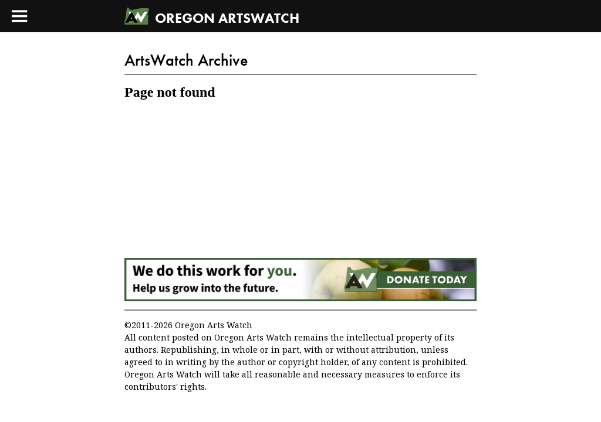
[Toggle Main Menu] (19, 16)
